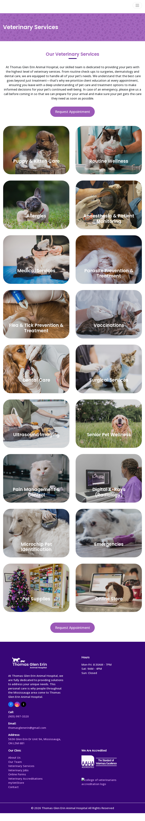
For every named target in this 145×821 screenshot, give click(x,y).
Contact (13, 787)
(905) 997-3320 (18, 716)
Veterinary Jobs (18, 770)
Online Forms (17, 774)
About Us (14, 757)
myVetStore (16, 782)
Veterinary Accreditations (25, 778)
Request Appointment (72, 111)
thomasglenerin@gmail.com (27, 728)
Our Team (15, 762)
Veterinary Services (21, 766)
